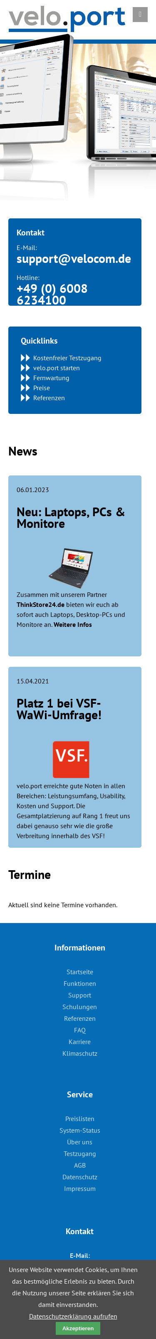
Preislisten (79, 1118)
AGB (80, 1165)
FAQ (80, 1030)
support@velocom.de (74, 258)
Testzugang (80, 1153)
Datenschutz (79, 1177)
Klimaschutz (79, 1053)
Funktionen (80, 983)
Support (79, 995)
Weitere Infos (73, 624)
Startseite (80, 972)
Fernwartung (51, 378)
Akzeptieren (78, 1328)
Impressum (80, 1188)
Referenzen (49, 398)
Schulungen (79, 1006)
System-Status (79, 1130)
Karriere (80, 1041)
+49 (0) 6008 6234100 (52, 294)
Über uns (79, 1142)
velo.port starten (56, 368)
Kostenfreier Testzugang (67, 358)
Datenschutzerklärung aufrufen (73, 1316)
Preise (41, 388)
